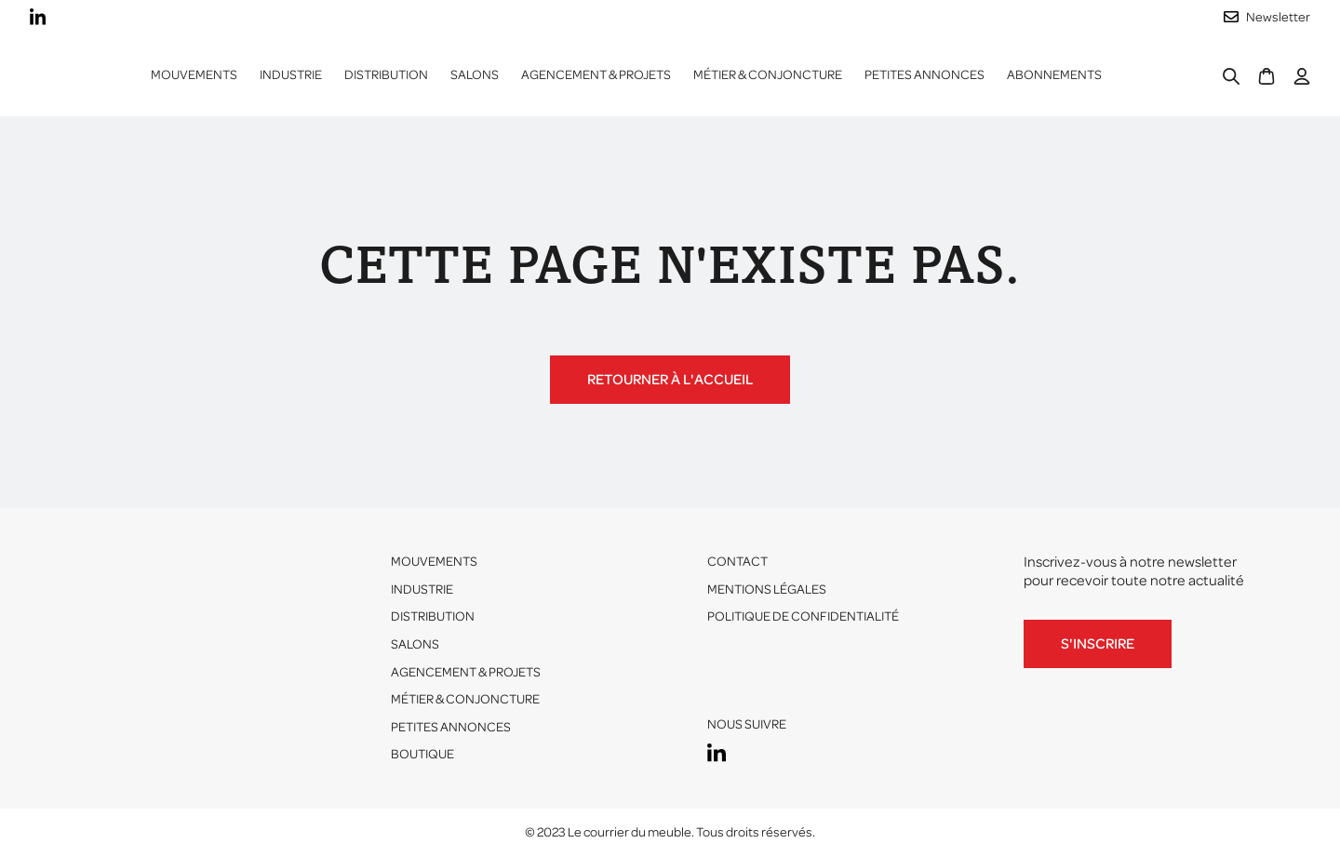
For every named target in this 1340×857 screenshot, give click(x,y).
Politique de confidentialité (803, 616)
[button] (290, 75)
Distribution (433, 616)
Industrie (422, 589)
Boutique (422, 754)
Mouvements (194, 75)
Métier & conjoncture (767, 75)
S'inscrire (1097, 643)
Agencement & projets (596, 75)
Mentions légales (766, 589)
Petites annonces (924, 75)
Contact (737, 562)
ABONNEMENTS (1054, 75)
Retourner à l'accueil (670, 379)
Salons (474, 75)
